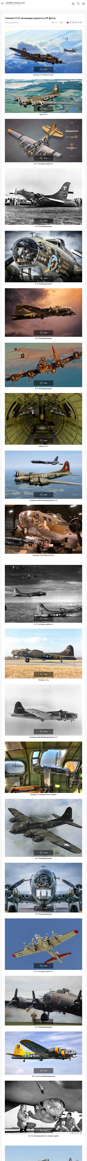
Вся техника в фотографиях (15, 3)
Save (45, 69)
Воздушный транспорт (11, 23)
